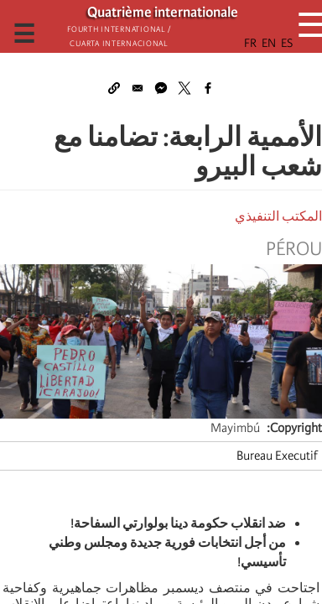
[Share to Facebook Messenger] (161, 88)
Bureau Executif (277, 455)
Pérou (294, 249)
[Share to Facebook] (208, 88)
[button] (114, 88)
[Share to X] (184, 88)
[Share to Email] (137, 88)
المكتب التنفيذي (278, 216)
